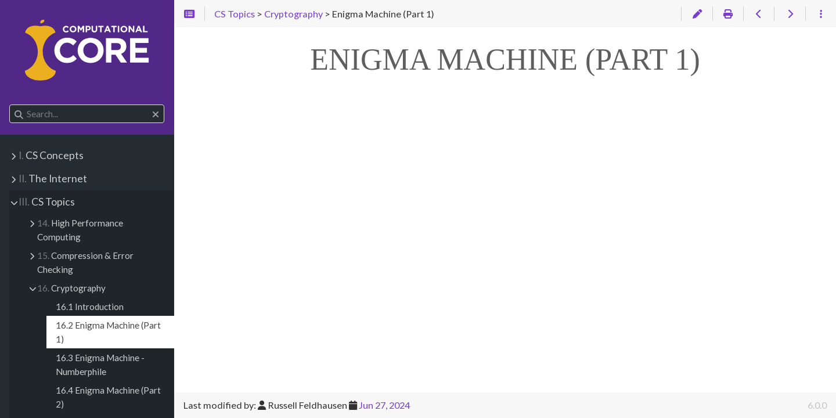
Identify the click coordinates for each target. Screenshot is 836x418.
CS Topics (47, 202)
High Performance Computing (80, 230)
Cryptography (71, 288)
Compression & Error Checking (85, 262)
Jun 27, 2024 (384, 404)
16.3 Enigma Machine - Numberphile (100, 364)
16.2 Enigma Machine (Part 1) (108, 332)
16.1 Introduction (90, 306)
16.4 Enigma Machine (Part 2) (108, 397)
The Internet (53, 178)
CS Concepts (51, 155)
